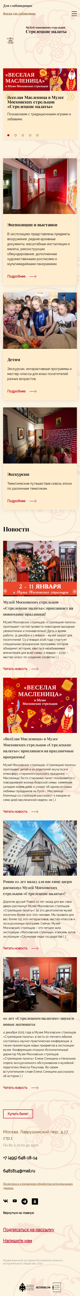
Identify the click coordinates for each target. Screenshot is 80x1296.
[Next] (70, 97)
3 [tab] (23, 135)
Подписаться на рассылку (28, 1229)
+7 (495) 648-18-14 (20, 1158)
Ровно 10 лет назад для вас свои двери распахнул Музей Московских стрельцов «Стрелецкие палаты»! (37, 887)
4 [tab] (30, 135)
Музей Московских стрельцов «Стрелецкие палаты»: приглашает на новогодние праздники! (38, 608)
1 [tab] (8, 135)
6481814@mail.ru (19, 1171)
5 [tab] (37, 135)
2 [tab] (16, 135)
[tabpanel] (40, 98)
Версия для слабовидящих (19, 13)
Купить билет (18, 1114)
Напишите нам (17, 1240)
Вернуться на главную (18, 1213)
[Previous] (9, 97)
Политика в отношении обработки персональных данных (38, 1186)
